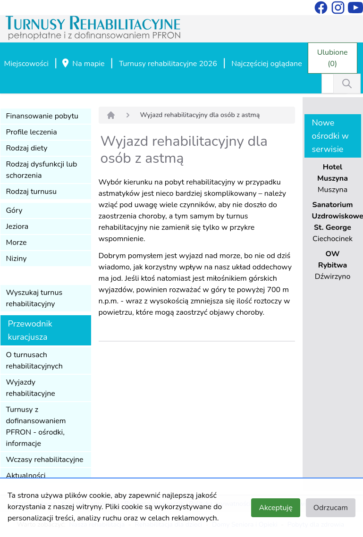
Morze (16, 242)
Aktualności (26, 475)
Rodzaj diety (27, 148)
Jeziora (17, 226)
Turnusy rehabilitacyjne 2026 (168, 64)
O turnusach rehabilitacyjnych (34, 360)
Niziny (16, 258)
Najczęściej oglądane (266, 64)
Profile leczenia (31, 132)
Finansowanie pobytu (42, 116)
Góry (14, 210)
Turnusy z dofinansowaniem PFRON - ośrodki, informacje (36, 426)
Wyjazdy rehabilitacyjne (30, 388)
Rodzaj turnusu (31, 191)
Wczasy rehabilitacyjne (45, 459)
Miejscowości (26, 64)
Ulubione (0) (332, 58)
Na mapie (82, 64)
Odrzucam (330, 508)
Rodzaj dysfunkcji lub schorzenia (41, 170)
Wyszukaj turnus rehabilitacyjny (34, 298)
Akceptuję (275, 508)
